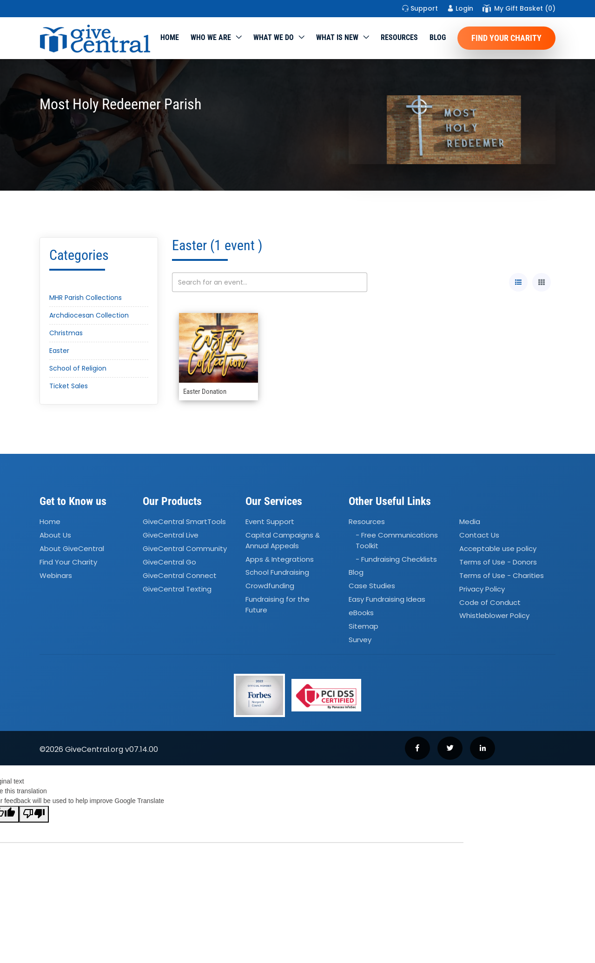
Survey (360, 639)
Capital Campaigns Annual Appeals (282, 540)
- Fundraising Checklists (396, 559)
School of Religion (77, 368)
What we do (273, 37)
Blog (438, 37)
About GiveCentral (72, 548)
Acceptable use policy (497, 548)
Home (169, 37)
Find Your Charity (506, 38)
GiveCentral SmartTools (184, 522)
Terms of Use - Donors (498, 562)
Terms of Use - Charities (501, 575)
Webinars (56, 575)
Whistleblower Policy (494, 616)
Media (469, 522)
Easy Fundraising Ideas (387, 599)
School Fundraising (277, 573)
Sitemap (363, 626)
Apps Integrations (279, 559)
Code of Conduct (490, 602)
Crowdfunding (269, 586)
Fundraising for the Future (277, 604)
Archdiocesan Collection (89, 315)
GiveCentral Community (185, 548)
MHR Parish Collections (85, 297)
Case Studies (372, 586)
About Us (55, 535)
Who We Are (211, 37)
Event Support (269, 522)
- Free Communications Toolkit (397, 540)
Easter (59, 350)
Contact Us (479, 535)
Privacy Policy (482, 589)
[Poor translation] (34, 814)
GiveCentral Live (170, 535)
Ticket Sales (68, 386)
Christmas (66, 333)
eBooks (361, 613)
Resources (399, 37)
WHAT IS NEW (337, 37)
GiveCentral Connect (180, 575)
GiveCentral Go (169, 562)
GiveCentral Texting (177, 589)
